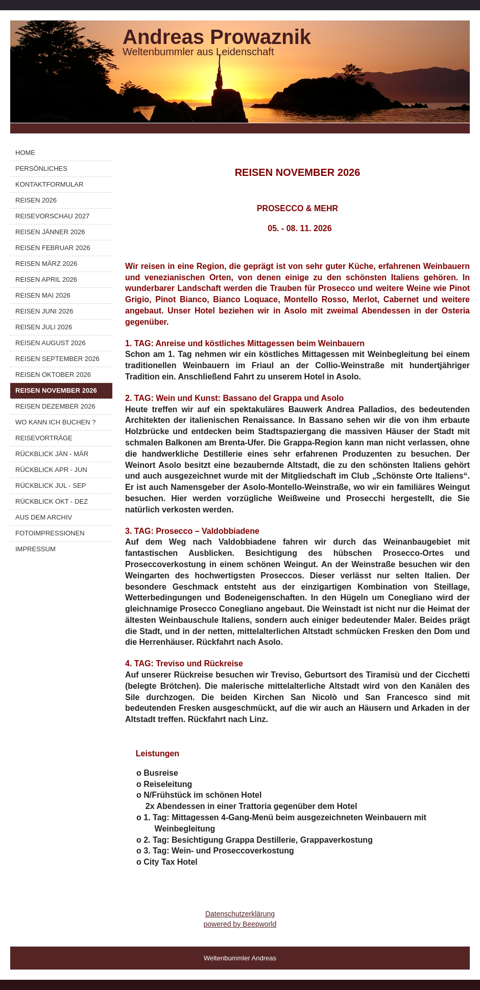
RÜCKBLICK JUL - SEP (50, 485)
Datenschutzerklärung (240, 914)
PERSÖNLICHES (41, 168)
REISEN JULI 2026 (43, 327)
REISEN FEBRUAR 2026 (52, 248)
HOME (25, 152)
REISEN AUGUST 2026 (50, 343)
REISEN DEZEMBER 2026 (55, 406)
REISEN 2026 (36, 200)
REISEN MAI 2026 (42, 295)
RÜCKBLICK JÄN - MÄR (51, 454)
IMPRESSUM (35, 549)
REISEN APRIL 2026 (46, 279)
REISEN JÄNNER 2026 (50, 232)
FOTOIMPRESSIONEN (50, 533)
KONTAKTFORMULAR (49, 184)
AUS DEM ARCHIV (43, 517)
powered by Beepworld (240, 924)
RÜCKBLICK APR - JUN (51, 470)
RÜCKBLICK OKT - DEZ (51, 501)
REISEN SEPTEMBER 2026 (57, 359)
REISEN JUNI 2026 (44, 311)
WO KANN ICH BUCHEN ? (55, 422)
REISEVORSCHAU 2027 (52, 216)
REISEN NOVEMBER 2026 (56, 390)
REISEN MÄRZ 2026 (46, 263)
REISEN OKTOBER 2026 (53, 374)
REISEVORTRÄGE (44, 438)
